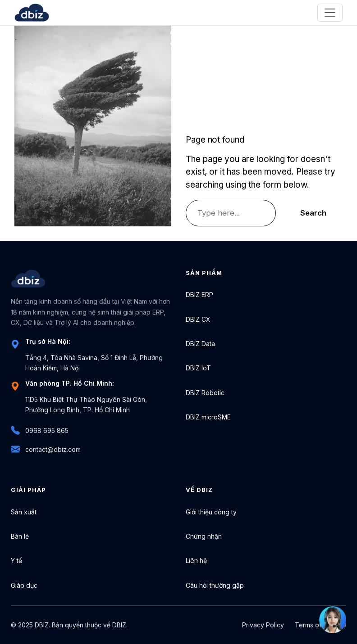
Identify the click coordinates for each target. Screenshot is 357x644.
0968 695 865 (40, 430)
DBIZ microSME (208, 417)
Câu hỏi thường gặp (215, 585)
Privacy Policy (263, 625)
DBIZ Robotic (205, 392)
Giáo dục (24, 585)
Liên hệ (196, 560)
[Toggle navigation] (330, 13)
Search (313, 212)
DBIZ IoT (198, 368)
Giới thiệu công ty (211, 512)
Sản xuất (24, 512)
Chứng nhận (204, 536)
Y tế (16, 560)
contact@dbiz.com (46, 449)
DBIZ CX (198, 319)
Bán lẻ (20, 536)
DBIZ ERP (199, 294)
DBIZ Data (200, 343)
